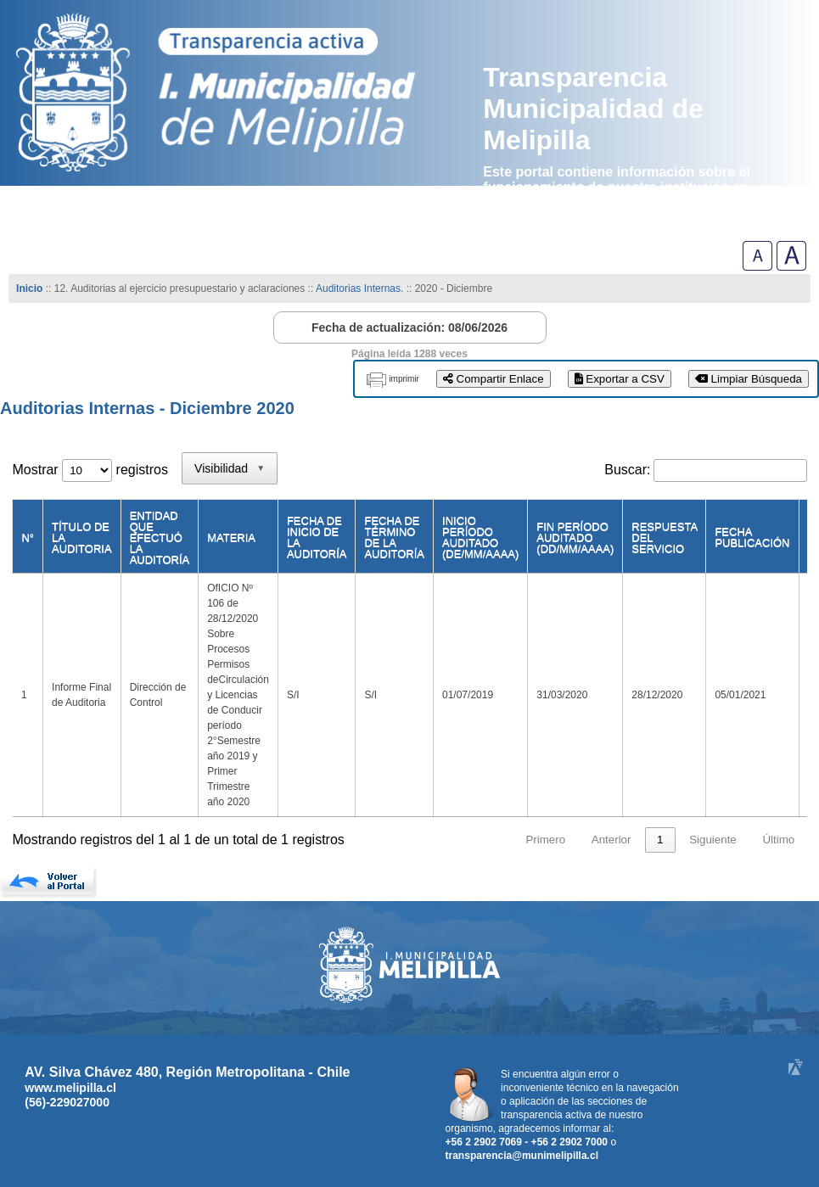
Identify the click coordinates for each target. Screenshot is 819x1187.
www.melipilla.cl (70, 1088)
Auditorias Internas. (359, 288)
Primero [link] (545, 839)
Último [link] (778, 839)
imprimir (404, 379)
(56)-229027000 (67, 1102)
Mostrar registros (89, 469)
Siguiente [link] (713, 839)
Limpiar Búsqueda (748, 378)
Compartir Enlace (493, 378)
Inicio (29, 288)
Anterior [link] (611, 839)
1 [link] (660, 839)
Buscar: (627, 469)
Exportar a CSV (620, 378)
